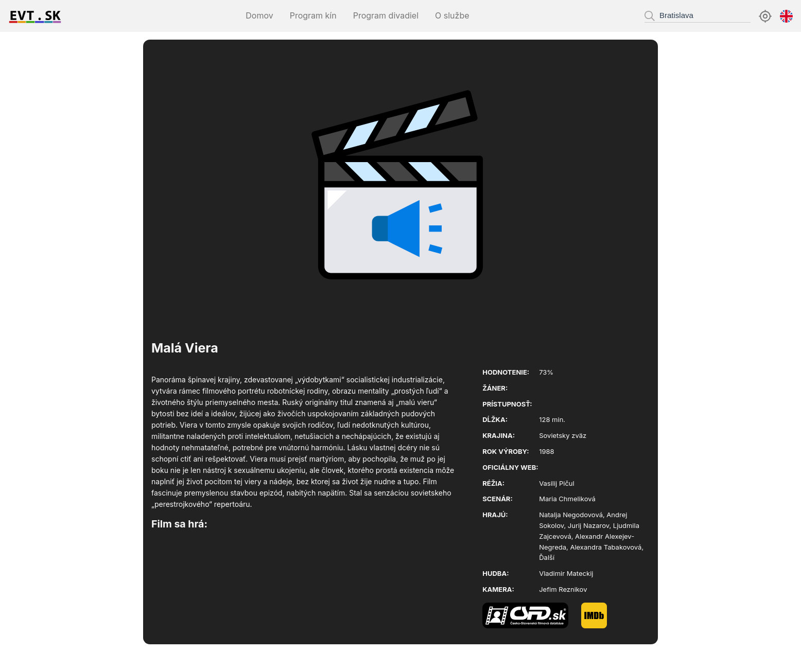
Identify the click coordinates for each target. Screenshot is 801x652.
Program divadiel (386, 15)
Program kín (313, 15)
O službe (452, 15)
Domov (259, 15)
